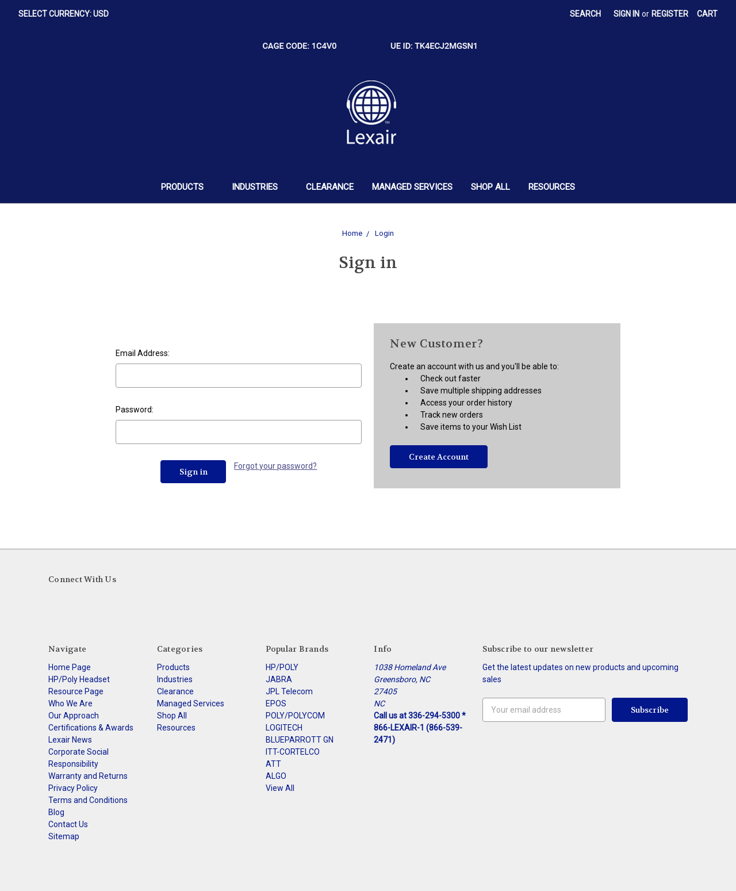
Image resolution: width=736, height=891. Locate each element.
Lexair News (70, 739)
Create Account (439, 457)
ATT (273, 763)
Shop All (490, 187)
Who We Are (70, 703)
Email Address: (143, 353)
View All (280, 788)
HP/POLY (282, 667)
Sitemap (63, 836)
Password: (135, 409)
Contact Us (68, 824)
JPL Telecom (289, 691)
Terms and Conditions (88, 800)
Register (669, 13)
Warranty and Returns (88, 776)
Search (585, 13)
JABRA (279, 679)
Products (187, 187)
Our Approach (73, 715)
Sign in (626, 13)
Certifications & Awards (90, 727)
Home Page (69, 667)
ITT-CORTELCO (293, 751)
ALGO (276, 776)
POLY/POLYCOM (295, 715)
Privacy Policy (73, 788)
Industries (260, 187)
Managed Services (412, 187)
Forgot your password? (275, 466)
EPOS (276, 703)
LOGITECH (284, 727)
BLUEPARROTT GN (300, 739)
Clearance (330, 187)
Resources (551, 187)
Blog (56, 812)
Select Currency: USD (67, 13)
